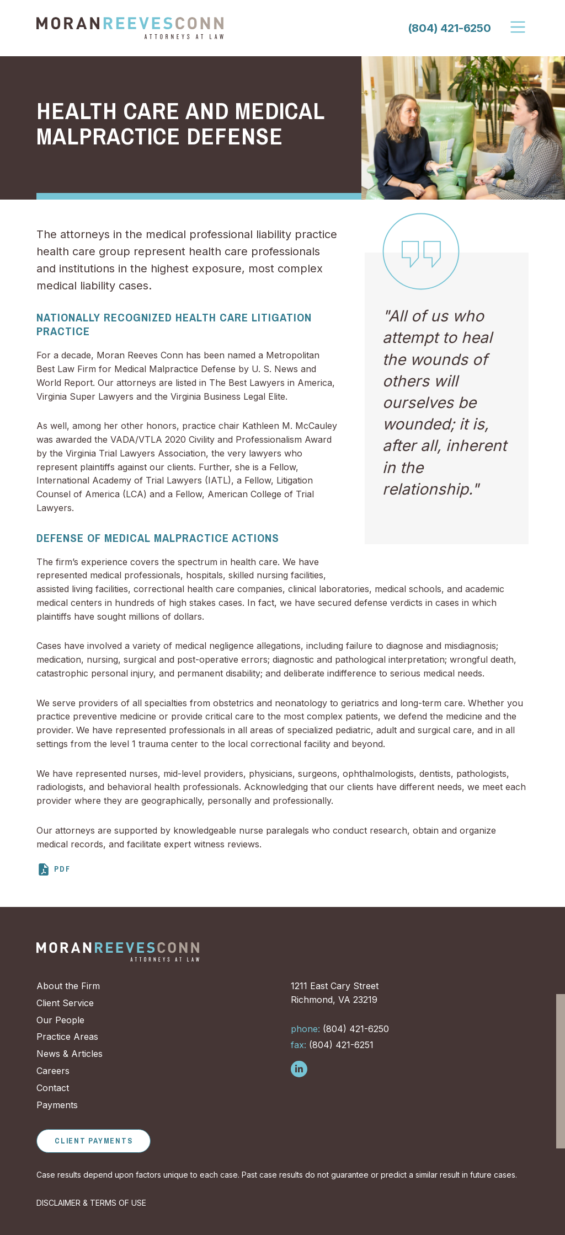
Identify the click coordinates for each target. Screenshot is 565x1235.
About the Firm (68, 985)
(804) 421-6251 (332, 1044)
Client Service (65, 1002)
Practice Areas (67, 1036)
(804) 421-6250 (449, 28)
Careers (53, 1070)
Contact (52, 1087)
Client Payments (93, 1141)
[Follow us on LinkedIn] (299, 1069)
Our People (60, 1019)
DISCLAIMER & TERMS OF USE (91, 1202)
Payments (57, 1104)
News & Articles (69, 1053)
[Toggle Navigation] (519, 27)
